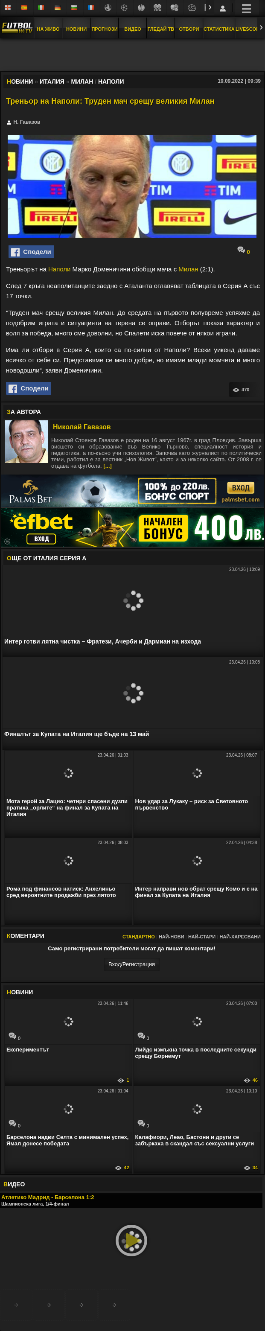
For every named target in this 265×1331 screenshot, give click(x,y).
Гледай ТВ (161, 29)
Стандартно (138, 936)
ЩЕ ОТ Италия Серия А (46, 558)
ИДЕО (14, 1184)
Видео (132, 29)
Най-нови (171, 936)
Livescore (249, 29)
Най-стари (201, 936)
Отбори (189, 29)
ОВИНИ (20, 992)
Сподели (31, 252)
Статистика (219, 29)
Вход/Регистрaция (131, 964)
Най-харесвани (240, 936)
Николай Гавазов (82, 427)
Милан (188, 269)
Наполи (59, 269)
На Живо (48, 29)
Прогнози (104, 29)
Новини (76, 29)
